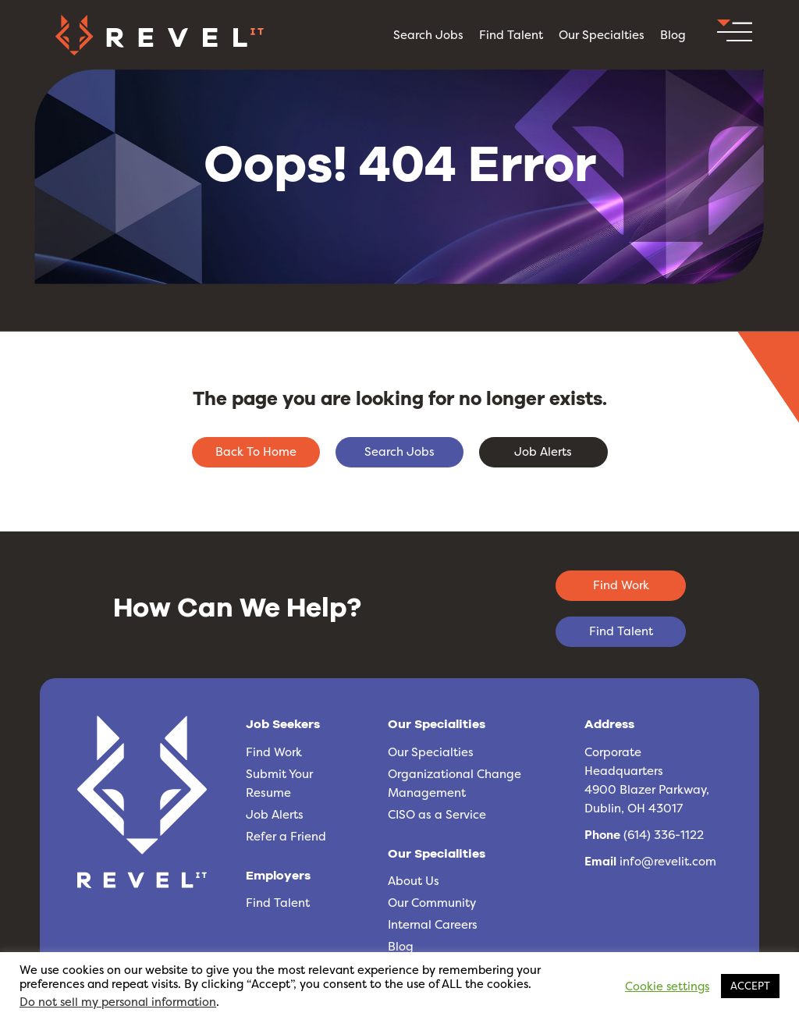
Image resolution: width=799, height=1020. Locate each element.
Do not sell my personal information (118, 1002)
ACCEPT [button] (750, 986)
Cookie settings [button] (667, 986)
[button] (734, 35)
